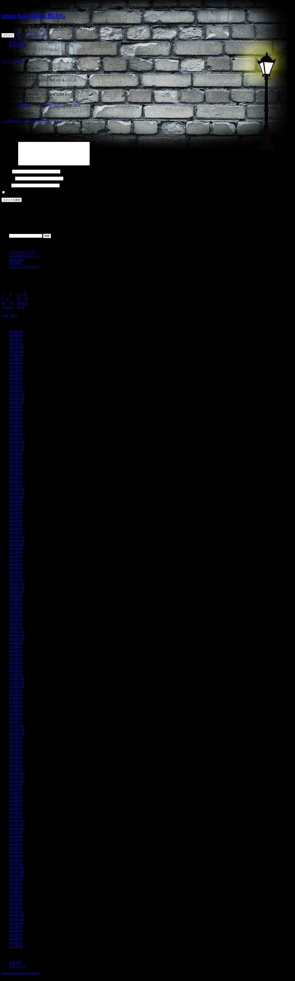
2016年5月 (16, 805)
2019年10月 (16, 643)
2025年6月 (16, 375)
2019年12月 (16, 635)
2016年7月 (16, 797)
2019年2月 (16, 675)
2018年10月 (16, 691)
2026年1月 (16, 347)
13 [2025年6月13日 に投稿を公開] (18, 303)
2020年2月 (16, 627)
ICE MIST (15, 267)
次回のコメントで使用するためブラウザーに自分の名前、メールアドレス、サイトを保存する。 (70, 197)
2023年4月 (16, 478)
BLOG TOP (16, 42)
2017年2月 (16, 769)
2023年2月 (16, 485)
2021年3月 (16, 576)
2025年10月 (16, 359)
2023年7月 (16, 466)
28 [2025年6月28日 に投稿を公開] (22, 311)
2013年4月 (16, 951)
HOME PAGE (17, 45)
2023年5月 (16, 474)
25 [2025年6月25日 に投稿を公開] (11, 311)
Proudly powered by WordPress (21, 977)
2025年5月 (16, 379)
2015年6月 (16, 848)
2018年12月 (16, 683)
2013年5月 (16, 947)
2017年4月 (16, 762)
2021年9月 (16, 552)
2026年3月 (16, 339)
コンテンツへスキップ (30, 35)
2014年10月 (16, 880)
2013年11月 (16, 923)
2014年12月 (16, 872)
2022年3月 (16, 529)
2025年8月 (16, 367)
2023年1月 (16, 489)
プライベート (18, 971)
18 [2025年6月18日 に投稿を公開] (11, 307)
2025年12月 (16, 351)
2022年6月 (16, 517)
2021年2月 (16, 580)
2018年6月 (16, 706)
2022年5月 (16, 521)
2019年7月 (16, 655)
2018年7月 (16, 702)
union (77, 105)
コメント (9, 169)
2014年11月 (16, 876)
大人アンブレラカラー (24, 271)
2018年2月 (16, 722)
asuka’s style (16, 264)
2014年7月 (16, 892)
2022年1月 (16, 537)
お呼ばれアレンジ (15, 120)
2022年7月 (16, 513)
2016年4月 (16, 809)
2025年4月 (16, 383)
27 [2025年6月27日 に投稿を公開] (18, 311)
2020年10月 (16, 596)
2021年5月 (16, 568)
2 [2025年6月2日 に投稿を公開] (3, 299)
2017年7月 (16, 750)
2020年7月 (16, 608)
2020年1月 (16, 631)
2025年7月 (16, 371)
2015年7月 (16, 844)
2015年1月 (16, 868)
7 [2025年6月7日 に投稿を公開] (21, 299)
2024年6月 (16, 422)
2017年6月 (16, 754)
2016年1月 (16, 821)
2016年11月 (16, 781)
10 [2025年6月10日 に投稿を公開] (7, 303)
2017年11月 (16, 734)
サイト (6, 189)
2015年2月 (16, 864)
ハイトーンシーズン (22, 256)
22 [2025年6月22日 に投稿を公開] (26, 307)
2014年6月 (16, 896)
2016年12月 (16, 777)
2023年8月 (16, 462)
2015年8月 (16, 840)
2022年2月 (16, 533)
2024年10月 (16, 407)
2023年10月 (16, 454)
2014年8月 (16, 888)
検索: (5, 240)
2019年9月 (16, 647)
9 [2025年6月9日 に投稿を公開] (3, 303)
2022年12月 (16, 493)
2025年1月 (16, 395)
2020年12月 (16, 588)
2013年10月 (16, 927)
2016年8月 (16, 793)
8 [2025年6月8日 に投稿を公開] (25, 299)
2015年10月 (16, 832)
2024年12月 (16, 399)
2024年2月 (16, 438)
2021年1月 (16, 584)
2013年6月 (16, 943)
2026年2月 (16, 343)
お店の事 (24, 105)
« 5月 (5, 320)
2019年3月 (16, 671)
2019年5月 (16, 663)
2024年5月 (16, 426)
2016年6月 (16, 801)
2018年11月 (16, 687)
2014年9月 (16, 884)
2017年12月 (16, 730)
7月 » (14, 320)
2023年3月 (16, 481)
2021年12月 (16, 541)
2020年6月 (16, 612)
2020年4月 (16, 620)
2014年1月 (16, 915)
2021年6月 (16, 564)
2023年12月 (16, 446)
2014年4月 (16, 903)
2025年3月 (16, 387)
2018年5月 (16, 710)
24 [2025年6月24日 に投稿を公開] (7, 311)
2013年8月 (16, 935)
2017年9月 (16, 742)
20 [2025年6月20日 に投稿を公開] (18, 307)
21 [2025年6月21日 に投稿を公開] (22, 307)
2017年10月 (16, 738)
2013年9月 (16, 931)
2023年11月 (16, 450)
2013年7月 (16, 939)
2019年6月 (16, 659)
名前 (6, 175)
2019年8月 (16, 651)
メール (8, 182)
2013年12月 (16, 919)
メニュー (8, 35)
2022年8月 (16, 509)
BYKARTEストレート (46, 120)
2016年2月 (16, 817)
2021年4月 (16, 572)
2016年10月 (16, 785)
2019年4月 (16, 667)
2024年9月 (16, 410)
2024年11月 (16, 403)
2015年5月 (16, 852)
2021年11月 (16, 545)
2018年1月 (16, 726)
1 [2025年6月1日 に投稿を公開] (25, 295)
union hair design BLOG (33, 15)
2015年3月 (16, 860)
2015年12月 (16, 825)
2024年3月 (16, 434)
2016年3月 (16, 813)
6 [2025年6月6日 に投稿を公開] (18, 299)
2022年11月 (16, 497)
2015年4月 (16, 856)
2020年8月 (16, 604)
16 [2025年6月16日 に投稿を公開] (3, 307)
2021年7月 (16, 560)
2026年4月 (16, 336)
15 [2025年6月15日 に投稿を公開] (26, 303)
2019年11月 (16, 639)
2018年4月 (16, 714)
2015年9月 (16, 836)
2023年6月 (16, 470)
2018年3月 (16, 718)
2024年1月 (16, 442)
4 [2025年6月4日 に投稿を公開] (10, 299)
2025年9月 (16, 363)
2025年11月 (16, 355)
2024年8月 (16, 414)
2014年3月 (16, 907)
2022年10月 (16, 501)
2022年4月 (16, 525)
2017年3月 (16, 765)
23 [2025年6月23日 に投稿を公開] (3, 311)
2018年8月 (16, 698)
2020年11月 (16, 592)
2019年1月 (16, 679)
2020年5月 (16, 616)
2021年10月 (16, 549)
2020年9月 (16, 600)
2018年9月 (16, 694)
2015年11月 (16, 829)
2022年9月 (16, 505)
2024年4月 (16, 430)
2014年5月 (16, 900)
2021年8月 (16, 556)
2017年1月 (16, 773)
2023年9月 (16, 458)
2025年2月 (16, 391)
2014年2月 (16, 911)
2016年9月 (16, 789)
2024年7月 (16, 418)
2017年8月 (16, 746)
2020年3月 (16, 623)
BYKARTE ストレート (24, 260)
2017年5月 (16, 758)
